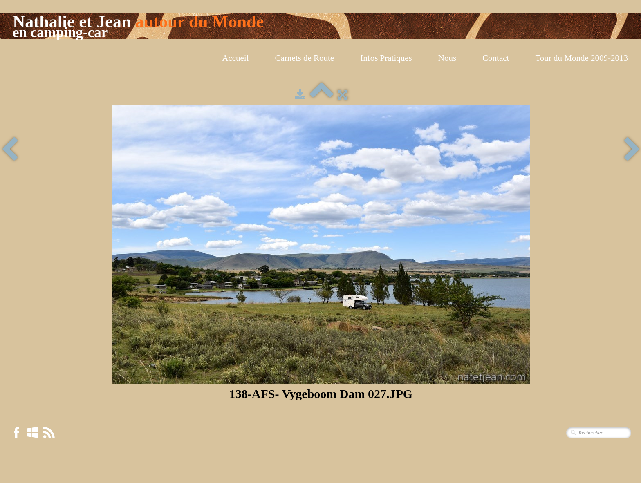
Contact (495, 58)
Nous (447, 58)
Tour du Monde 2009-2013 (581, 58)
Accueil (235, 58)
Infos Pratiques (386, 58)
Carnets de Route (304, 58)
